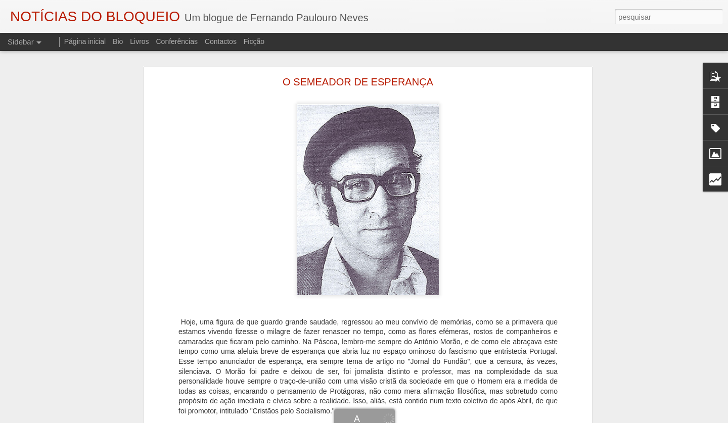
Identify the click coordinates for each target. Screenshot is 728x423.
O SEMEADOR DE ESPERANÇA (358, 81)
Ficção (254, 41)
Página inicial (85, 41)
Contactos (221, 41)
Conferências (177, 41)
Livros (139, 41)
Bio (118, 41)
